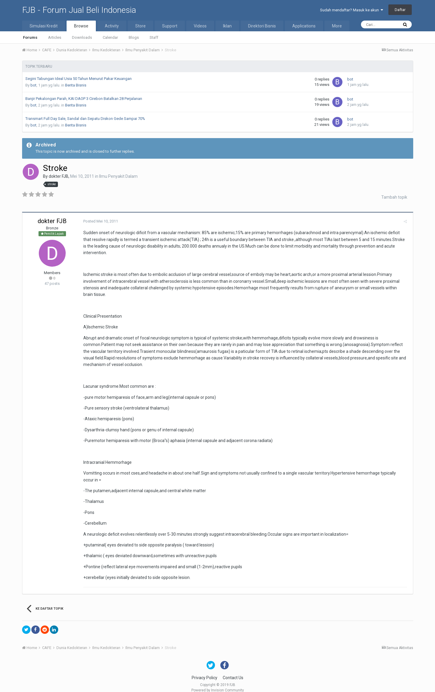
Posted (99, 221)
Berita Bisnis (75, 85)
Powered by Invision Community (217, 683)
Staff (154, 37)
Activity (112, 26)
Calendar (110, 37)
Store (140, 26)
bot (33, 85)
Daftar (400, 9)
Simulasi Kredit (44, 26)
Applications (304, 26)
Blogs (134, 37)
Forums (30, 37)
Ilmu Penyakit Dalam (118, 176)
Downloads (82, 37)
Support (169, 26)
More (337, 26)
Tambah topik (394, 197)
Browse (81, 26)
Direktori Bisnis (262, 26)
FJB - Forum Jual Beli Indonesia (79, 10)
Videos (200, 26)
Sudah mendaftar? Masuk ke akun (351, 10)
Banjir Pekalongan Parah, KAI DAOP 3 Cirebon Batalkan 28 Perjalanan (83, 98)
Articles (54, 37)
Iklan (227, 26)
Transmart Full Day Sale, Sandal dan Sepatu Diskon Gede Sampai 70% (85, 118)
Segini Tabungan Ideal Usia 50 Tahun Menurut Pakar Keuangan (78, 78)
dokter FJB (58, 176)
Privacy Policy (204, 670)
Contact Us (233, 670)
